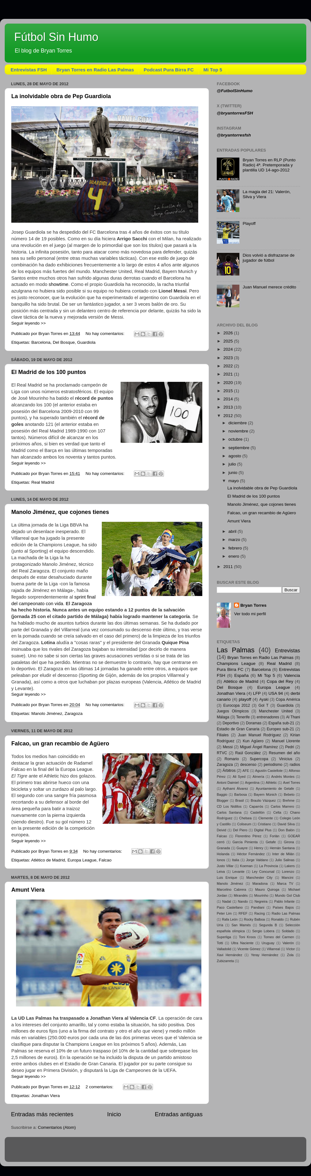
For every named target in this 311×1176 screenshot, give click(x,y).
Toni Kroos (247, 937)
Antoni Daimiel (228, 782)
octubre (236, 439)
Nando (243, 901)
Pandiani (257, 907)
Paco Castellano (230, 907)
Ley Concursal (263, 871)
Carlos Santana (229, 812)
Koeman (246, 866)
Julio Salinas (284, 860)
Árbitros (229, 770)
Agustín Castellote (269, 770)
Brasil (239, 800)
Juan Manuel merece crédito (269, 287)
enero (234, 556)
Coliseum (244, 824)
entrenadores (268, 717)
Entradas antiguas (179, 1114)
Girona (289, 842)
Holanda (223, 854)
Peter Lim (224, 913)
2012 (228, 415)
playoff (245, 699)
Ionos (221, 860)
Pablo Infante (284, 901)
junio (233, 472)
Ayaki (263, 699)
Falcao (105, 860)
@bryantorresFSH (235, 113)
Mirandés (241, 895)
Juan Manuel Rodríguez (259, 735)
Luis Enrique (227, 877)
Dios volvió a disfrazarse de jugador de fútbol (268, 258)
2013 (228, 407)
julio (232, 464)
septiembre (239, 447)
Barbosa (240, 794)
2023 (228, 357)
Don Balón (286, 830)
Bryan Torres (253, 605)
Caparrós (256, 806)
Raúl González (248, 753)
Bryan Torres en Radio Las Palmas (95, 69)
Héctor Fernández (251, 854)
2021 (228, 374)
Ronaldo (277, 919)
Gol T (264, 705)
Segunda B (268, 925)
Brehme (289, 800)
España (241, 675)
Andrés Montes (282, 776)
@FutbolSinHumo (235, 90)
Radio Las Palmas (286, 913)
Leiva (221, 871)
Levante (238, 871)
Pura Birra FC (230, 669)
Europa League (82, 860)
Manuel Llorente (286, 741)
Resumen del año (284, 753)
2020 (228, 382)
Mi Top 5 (213, 69)
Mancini (287, 877)
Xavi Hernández (229, 955)
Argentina (252, 782)
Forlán (275, 836)
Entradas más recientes (42, 1114)
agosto (235, 456)
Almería (258, 776)
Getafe (271, 842)
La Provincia (268, 866)
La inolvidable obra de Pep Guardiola (61, 96)
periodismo (273, 764)
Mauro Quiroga (267, 889)
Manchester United (275, 711)
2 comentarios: (99, 1086)
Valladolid (224, 949)
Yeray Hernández (264, 955)
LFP (257, 693)
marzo (234, 539)
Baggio (222, 794)
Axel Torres (291, 782)
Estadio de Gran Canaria (238, 729)
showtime (58, 284)
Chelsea (245, 818)
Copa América (288, 699)
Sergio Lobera (263, 931)
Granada (223, 848)
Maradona (260, 883)
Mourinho (261, 895)
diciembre (238, 423)
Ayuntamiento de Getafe (275, 788)
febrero (235, 548)
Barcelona (41, 342)
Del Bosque (64, 342)
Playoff (249, 223)
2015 (228, 390)
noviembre (238, 431)
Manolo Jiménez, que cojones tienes (60, 512)
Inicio (114, 1114)
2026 (228, 333)
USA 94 (276, 693)
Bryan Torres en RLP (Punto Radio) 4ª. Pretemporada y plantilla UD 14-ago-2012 (269, 165)
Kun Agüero (253, 741)
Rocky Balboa (254, 919)
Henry (258, 848)
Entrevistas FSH (29, 69)
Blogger (222, 800)
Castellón (257, 812)
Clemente (265, 818)
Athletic (271, 782)
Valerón (288, 943)
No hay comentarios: (105, 333)
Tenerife (243, 717)
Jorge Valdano (257, 860)
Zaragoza (74, 713)
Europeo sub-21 (280, 729)
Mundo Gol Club (287, 895)
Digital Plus (262, 830)
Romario (232, 759)
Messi (228, 747)
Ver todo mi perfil (250, 613)
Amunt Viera (28, 890)
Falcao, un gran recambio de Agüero (60, 743)
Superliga (224, 937)
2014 (228, 399)
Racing (259, 913)
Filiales (223, 735)
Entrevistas (287, 650)
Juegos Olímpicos (233, 711)
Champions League (236, 663)
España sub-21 (281, 723)
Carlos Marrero (282, 806)
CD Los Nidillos (229, 806)
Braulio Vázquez (263, 800)
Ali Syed (238, 776)
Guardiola (86, 342)
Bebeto (289, 794)
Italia (235, 860)
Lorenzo (288, 871)
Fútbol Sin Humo (56, 37)
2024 (228, 349)
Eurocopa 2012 (236, 705)
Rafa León (230, 919)
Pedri (289, 747)
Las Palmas (235, 650)
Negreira (260, 901)
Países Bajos (283, 907)
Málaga (223, 717)
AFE (246, 770)
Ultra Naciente (242, 943)
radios (295, 764)
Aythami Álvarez (235, 788)
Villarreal (273, 949)
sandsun (167, 1152)
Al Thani (293, 717)
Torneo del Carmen (279, 937)
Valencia (292, 675)
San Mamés (241, 925)
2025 (228, 341)
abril (232, 531)
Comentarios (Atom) (57, 1127)
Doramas (253, 723)
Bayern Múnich (265, 794)
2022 (228, 366)
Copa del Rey (280, 681)
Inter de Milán (283, 854)
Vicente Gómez (249, 949)
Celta (277, 812)
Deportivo (231, 723)
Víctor (290, 949)
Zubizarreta (225, 961)
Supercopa (259, 759)
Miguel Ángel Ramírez (259, 747)
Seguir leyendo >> (28, 323)
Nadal (226, 901)
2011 (228, 566)
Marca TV (285, 883)
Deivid (221, 830)
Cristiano (264, 824)
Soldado (288, 931)
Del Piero (240, 830)
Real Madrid (42, 482)
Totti (220, 943)
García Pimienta (245, 842)
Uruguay (268, 943)
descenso (248, 764)
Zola (290, 955)
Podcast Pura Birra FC (169, 69)
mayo (234, 480)
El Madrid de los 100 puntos (48, 372)
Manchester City (259, 877)
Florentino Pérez (248, 836)
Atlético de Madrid (48, 860)
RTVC (222, 753)
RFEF (242, 913)
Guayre (242, 848)
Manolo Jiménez (46, 713)
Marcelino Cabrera (231, 889)
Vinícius (285, 759)
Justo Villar (225, 866)
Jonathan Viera (45, 1095)
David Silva (286, 824)
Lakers (290, 866)
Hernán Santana (282, 848)
